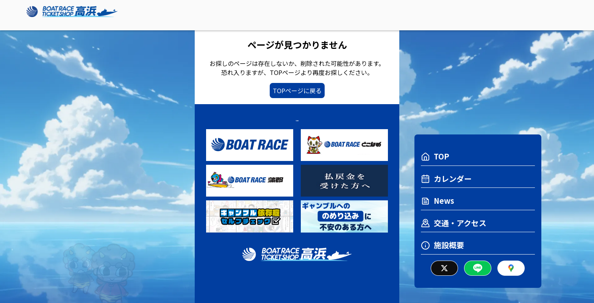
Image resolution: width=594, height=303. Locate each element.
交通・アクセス (453, 222)
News (437, 200)
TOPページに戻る (297, 90)
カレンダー (446, 178)
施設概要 (442, 244)
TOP (435, 156)
